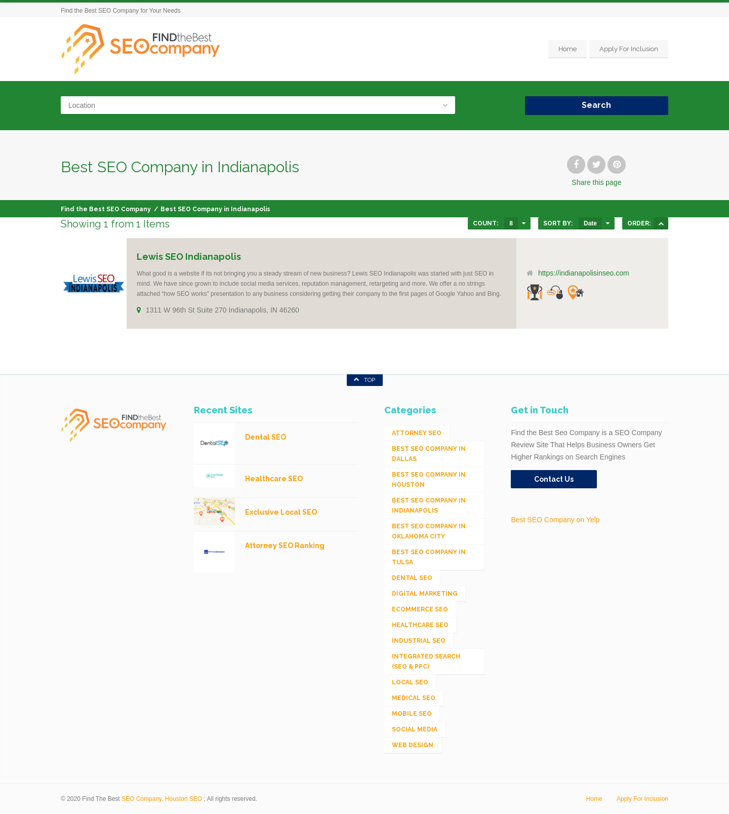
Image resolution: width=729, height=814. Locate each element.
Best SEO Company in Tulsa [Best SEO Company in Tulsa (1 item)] (429, 557)
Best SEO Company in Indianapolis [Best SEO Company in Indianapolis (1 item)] (429, 505)
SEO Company (141, 798)
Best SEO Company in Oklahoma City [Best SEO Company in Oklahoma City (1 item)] (429, 531)
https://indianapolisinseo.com (583, 273)
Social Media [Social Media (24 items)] (414, 729)
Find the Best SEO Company (106, 209)
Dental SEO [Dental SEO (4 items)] (412, 578)
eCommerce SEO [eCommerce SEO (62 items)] (420, 609)
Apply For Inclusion (628, 49)
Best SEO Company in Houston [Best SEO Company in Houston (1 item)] (429, 479)
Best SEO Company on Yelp (555, 520)
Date (590, 223)
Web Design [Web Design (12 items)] (412, 745)
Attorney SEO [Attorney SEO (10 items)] (416, 433)
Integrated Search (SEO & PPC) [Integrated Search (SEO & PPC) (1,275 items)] (426, 661)
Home (567, 49)
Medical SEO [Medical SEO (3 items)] (413, 698)
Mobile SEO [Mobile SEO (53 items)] (412, 713)
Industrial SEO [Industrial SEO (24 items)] (419, 640)
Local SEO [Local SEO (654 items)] (410, 682)
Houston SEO (183, 798)
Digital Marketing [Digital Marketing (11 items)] (425, 593)
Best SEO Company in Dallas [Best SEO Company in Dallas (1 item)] (429, 453)
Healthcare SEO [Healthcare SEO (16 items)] (420, 625)
